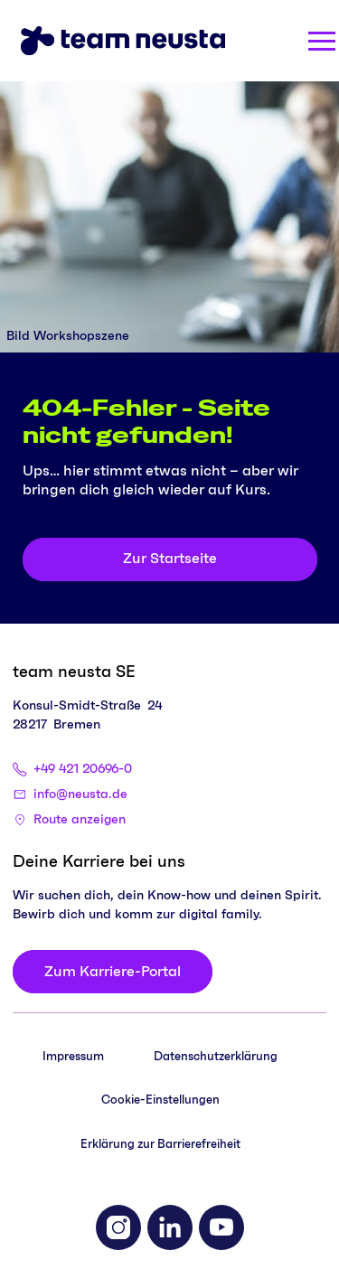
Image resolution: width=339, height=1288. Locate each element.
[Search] (258, 41)
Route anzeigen (79, 819)
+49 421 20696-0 (82, 769)
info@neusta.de (80, 794)
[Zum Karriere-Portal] (112, 971)
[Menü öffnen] (321, 41)
